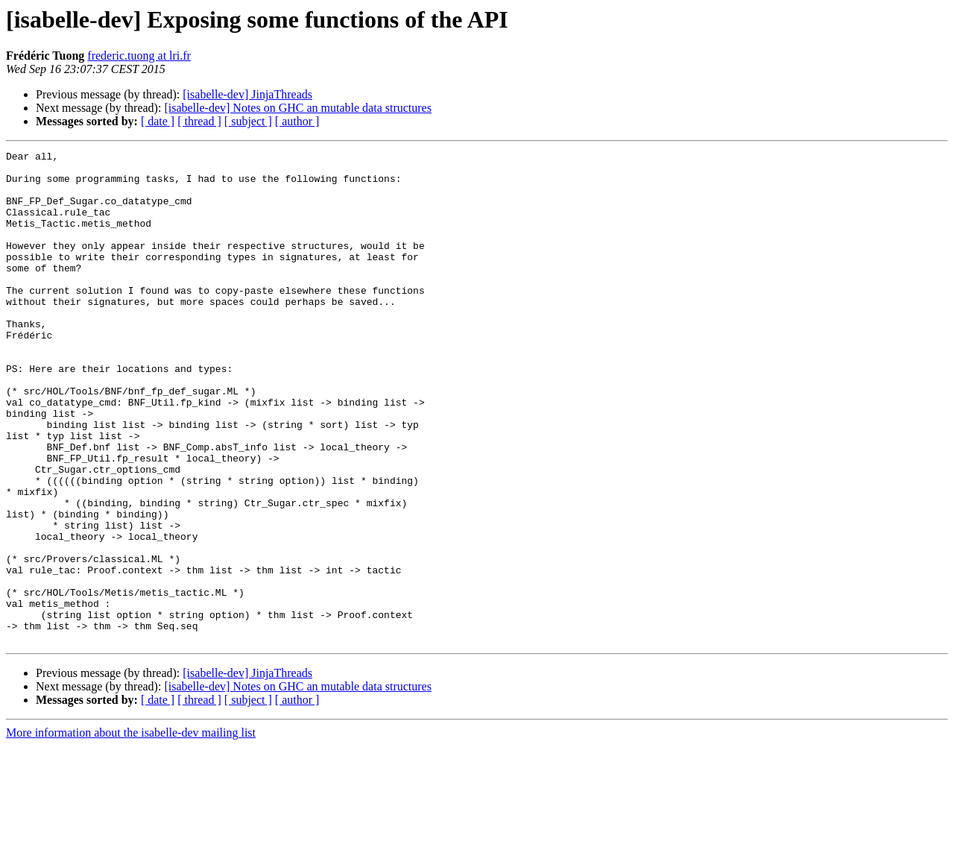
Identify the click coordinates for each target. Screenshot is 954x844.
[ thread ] (199, 121)
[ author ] (297, 121)
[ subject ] (248, 121)
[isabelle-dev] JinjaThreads (247, 94)
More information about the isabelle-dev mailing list (131, 831)
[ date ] (157, 121)
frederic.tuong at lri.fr (139, 55)
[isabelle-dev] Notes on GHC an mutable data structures (298, 107)
